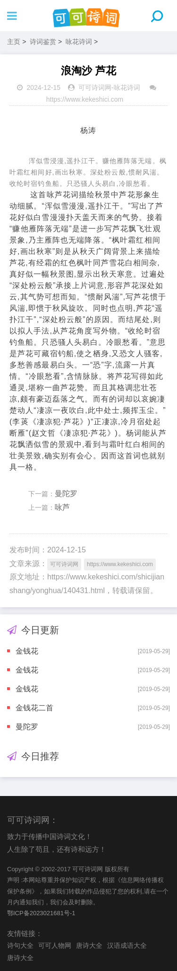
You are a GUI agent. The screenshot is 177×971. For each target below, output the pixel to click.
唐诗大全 (89, 945)
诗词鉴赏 (43, 41)
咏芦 (62, 507)
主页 (13, 41)
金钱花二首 (34, 708)
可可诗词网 (94, 87)
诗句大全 (20, 945)
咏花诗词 (79, 41)
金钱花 (27, 651)
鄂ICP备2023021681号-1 (41, 913)
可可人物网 (54, 945)
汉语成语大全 (127, 945)
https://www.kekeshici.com (84, 99)
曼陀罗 (66, 494)
